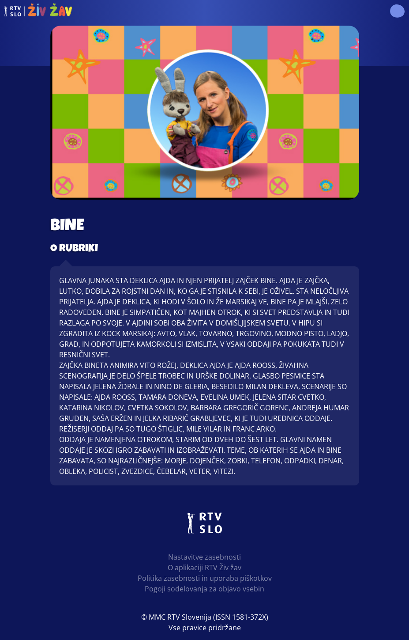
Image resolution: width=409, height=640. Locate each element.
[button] (397, 11)
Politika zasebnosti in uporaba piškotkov (205, 578)
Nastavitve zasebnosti (204, 557)
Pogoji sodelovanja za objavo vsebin (204, 589)
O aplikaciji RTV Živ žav (204, 567)
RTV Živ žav (38, 11)
